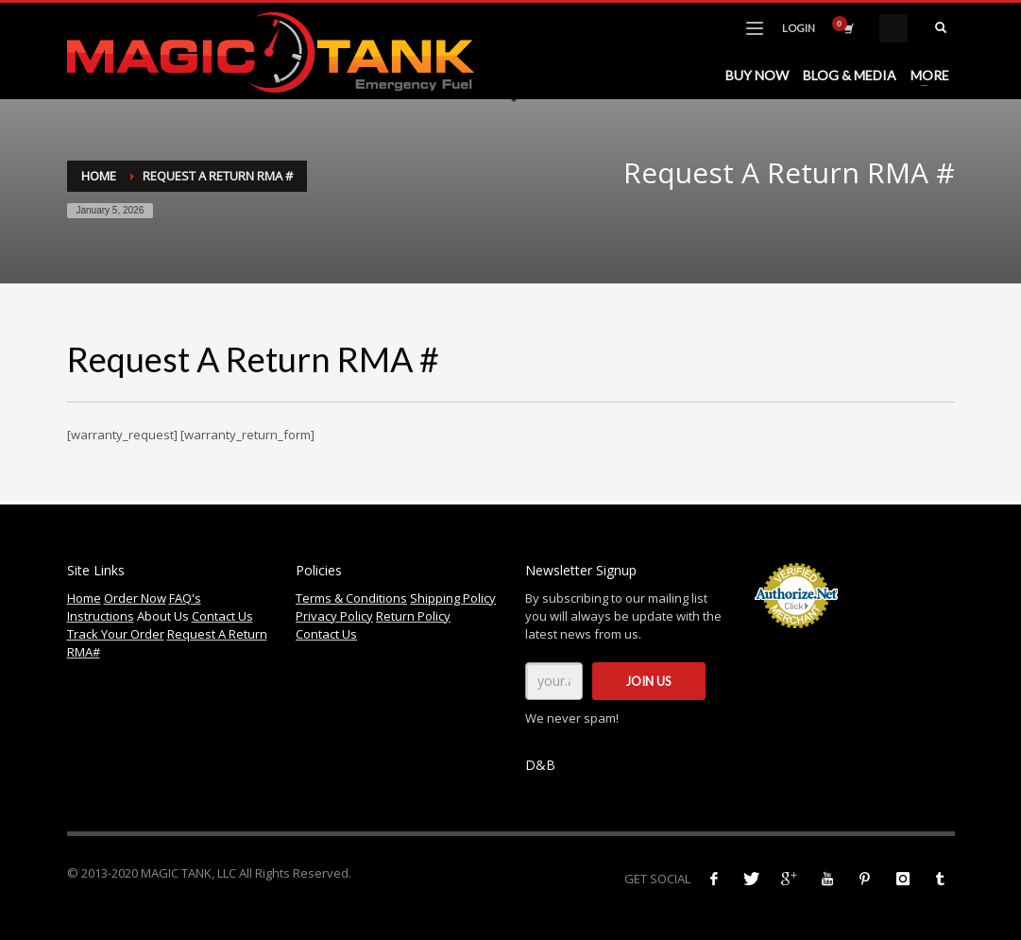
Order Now (135, 598)
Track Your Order (115, 633)
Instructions (100, 615)
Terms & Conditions (351, 598)
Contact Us (222, 615)
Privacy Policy (334, 615)
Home (98, 175)
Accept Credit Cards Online (796, 638)
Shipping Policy (453, 598)
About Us (163, 615)
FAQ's (185, 598)
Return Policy (413, 615)
